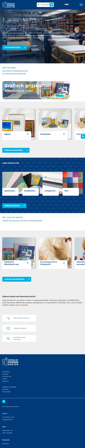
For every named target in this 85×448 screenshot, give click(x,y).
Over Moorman (6, 376)
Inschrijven (5, 443)
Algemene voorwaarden (9, 387)
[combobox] (43, 4)
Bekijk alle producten (12, 206)
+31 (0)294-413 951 (8, 417)
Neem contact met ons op (21, 318)
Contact (4, 379)
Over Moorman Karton (12, 47)
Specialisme (5, 372)
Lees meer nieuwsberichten (14, 279)
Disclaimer (5, 389)
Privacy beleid (6, 392)
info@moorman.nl (7, 419)
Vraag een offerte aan (20, 328)
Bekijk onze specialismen (14, 150)
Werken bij (5, 381)
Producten (5, 374)
